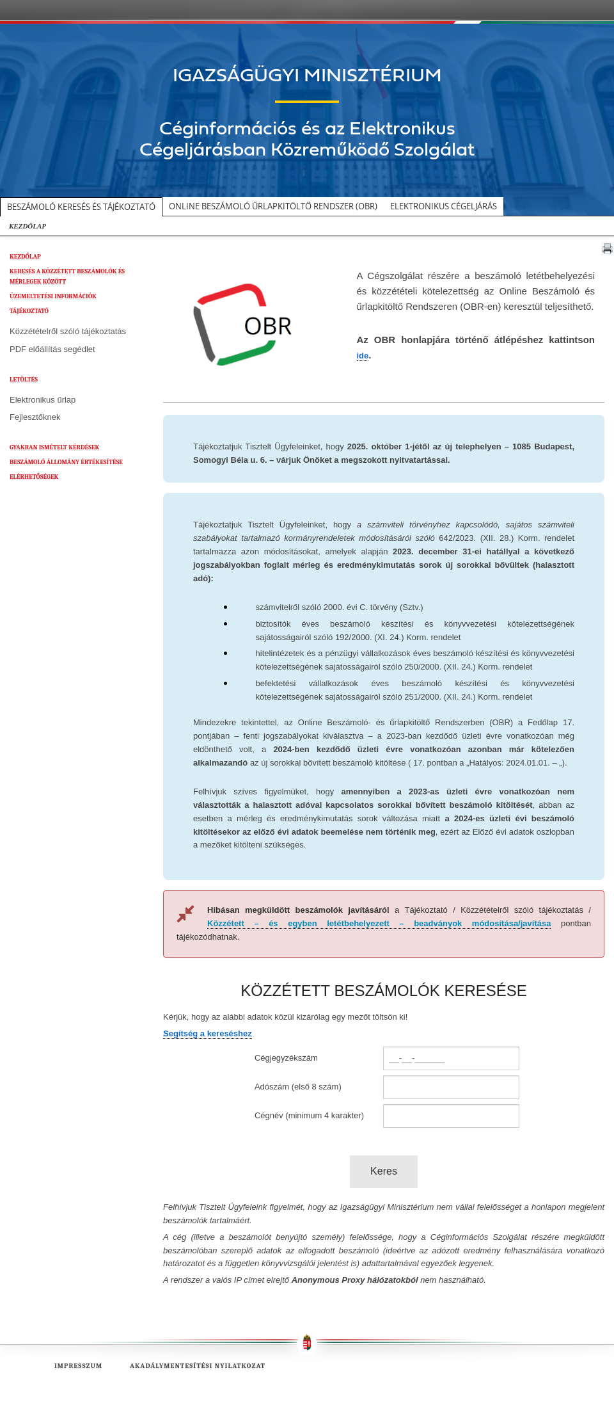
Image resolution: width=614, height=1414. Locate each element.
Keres (383, 1171)
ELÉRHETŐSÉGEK (34, 477)
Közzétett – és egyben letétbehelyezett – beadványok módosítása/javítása (379, 923)
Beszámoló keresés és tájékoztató (81, 207)
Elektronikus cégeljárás (443, 206)
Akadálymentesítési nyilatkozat (197, 1366)
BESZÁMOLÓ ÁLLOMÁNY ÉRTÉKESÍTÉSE (66, 462)
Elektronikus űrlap (42, 400)
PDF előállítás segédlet (52, 349)
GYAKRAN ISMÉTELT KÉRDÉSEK (54, 447)
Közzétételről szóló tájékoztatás (68, 331)
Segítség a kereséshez (207, 1033)
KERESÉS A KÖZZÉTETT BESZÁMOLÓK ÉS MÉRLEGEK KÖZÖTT (67, 276)
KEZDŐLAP (27, 226)
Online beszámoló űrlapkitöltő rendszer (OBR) (273, 206)
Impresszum (78, 1366)
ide (363, 355)
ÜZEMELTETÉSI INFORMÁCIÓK (53, 296)
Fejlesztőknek (35, 417)
